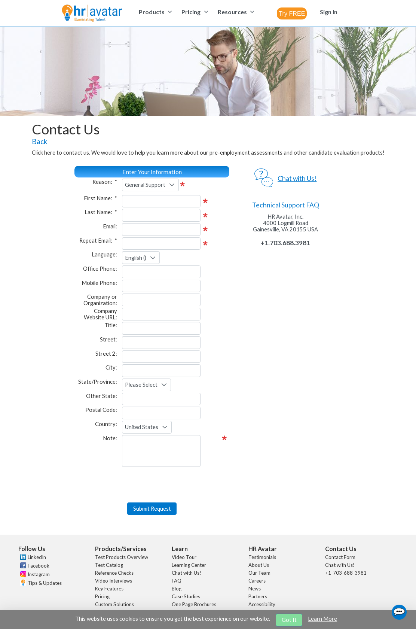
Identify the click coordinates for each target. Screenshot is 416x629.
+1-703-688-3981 (346, 549)
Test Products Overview (121, 533)
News (254, 565)
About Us (258, 541)
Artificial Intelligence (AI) (274, 588)
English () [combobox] (135, 258)
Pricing (102, 572)
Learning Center (189, 541)
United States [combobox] (141, 427)
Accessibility (261, 580)
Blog (176, 565)
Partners (257, 572)
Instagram (39, 550)
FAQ (176, 557)
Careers (257, 557)
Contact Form (340, 533)
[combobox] (292, 13)
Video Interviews (113, 557)
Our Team (259, 549)
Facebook (38, 542)
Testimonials (262, 533)
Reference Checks (114, 549)
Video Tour (184, 533)
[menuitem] (154, 11)
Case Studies (186, 572)
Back (39, 141)
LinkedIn (37, 533)
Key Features (109, 565)
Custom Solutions (114, 580)
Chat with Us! (186, 549)
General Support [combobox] (145, 185)
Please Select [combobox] (141, 385)
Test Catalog (109, 541)
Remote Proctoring (116, 588)
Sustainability (263, 596)
